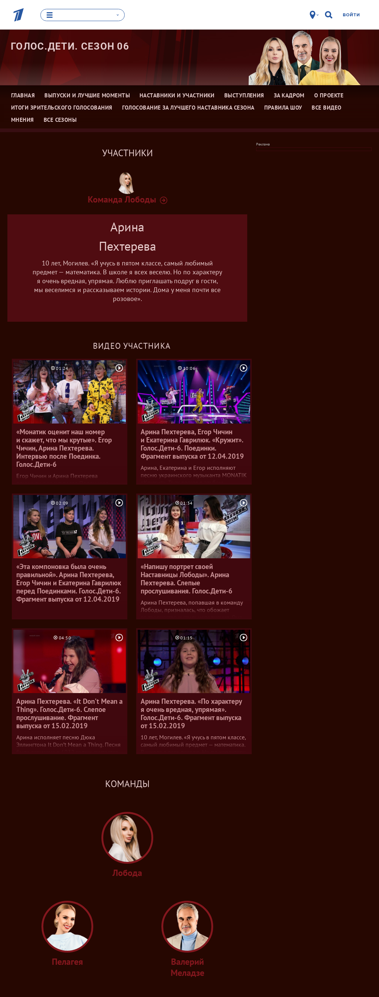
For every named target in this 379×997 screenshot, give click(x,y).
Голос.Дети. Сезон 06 (70, 46)
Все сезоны (60, 119)
